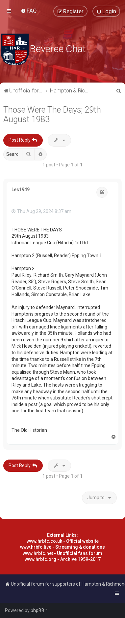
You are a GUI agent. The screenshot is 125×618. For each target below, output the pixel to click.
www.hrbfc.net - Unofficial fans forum (62, 553)
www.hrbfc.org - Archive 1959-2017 (63, 559)
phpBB (37, 610)
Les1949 (21, 189)
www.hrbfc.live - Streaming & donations (62, 547)
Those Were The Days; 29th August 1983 (52, 114)
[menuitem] (28, 11)
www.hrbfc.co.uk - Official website (63, 541)
